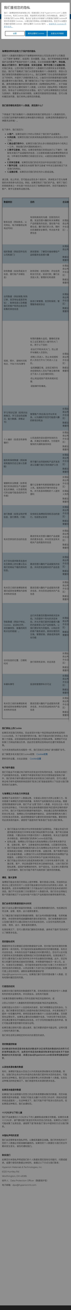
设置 (15, 33)
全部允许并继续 (57, 33)
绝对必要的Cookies (36, 33)
